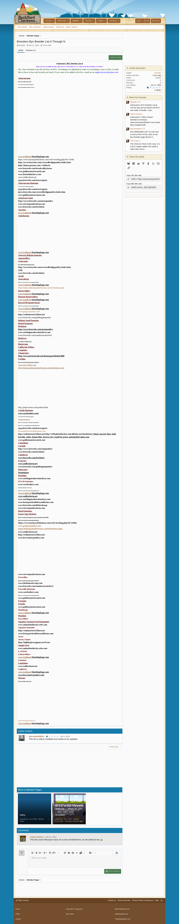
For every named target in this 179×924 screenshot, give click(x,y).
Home (18, 910)
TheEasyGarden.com (123, 919)
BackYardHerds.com (123, 910)
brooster (22, 45)
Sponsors (80, 910)
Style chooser (22, 902)
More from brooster (138, 97)
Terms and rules (124, 902)
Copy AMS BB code (134, 183)
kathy (22, 816)
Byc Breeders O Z (137, 129)
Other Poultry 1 (136, 114)
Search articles (71, 27)
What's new (62, 21)
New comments (35, 27)
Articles (76, 21)
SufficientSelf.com (122, 914)
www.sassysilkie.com (27, 365)
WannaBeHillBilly (36, 736)
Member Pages (78, 823)
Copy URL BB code (133, 175)
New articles (22, 27)
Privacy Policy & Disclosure (142, 902)
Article (20, 50)
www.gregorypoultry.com (29, 311)
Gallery (100, 21)
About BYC (70, 910)
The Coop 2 (135, 141)
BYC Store (70, 914)
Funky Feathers (37, 838)
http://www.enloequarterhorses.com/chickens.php (41, 288)
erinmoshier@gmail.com (24, 419)
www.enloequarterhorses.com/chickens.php (40, 529)
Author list (60, 27)
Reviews (89, 21)
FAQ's (18, 914)
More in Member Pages (29, 790)
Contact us (112, 902)
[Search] (156, 21)
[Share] (48, 821)
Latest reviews (48, 27)
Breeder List (135, 102)
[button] (53, 21)
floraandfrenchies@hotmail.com (31, 431)
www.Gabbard (24, 156)
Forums (48, 21)
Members (113, 21)
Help (157, 902)
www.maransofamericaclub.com (26, 720)
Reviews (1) (31, 50)
